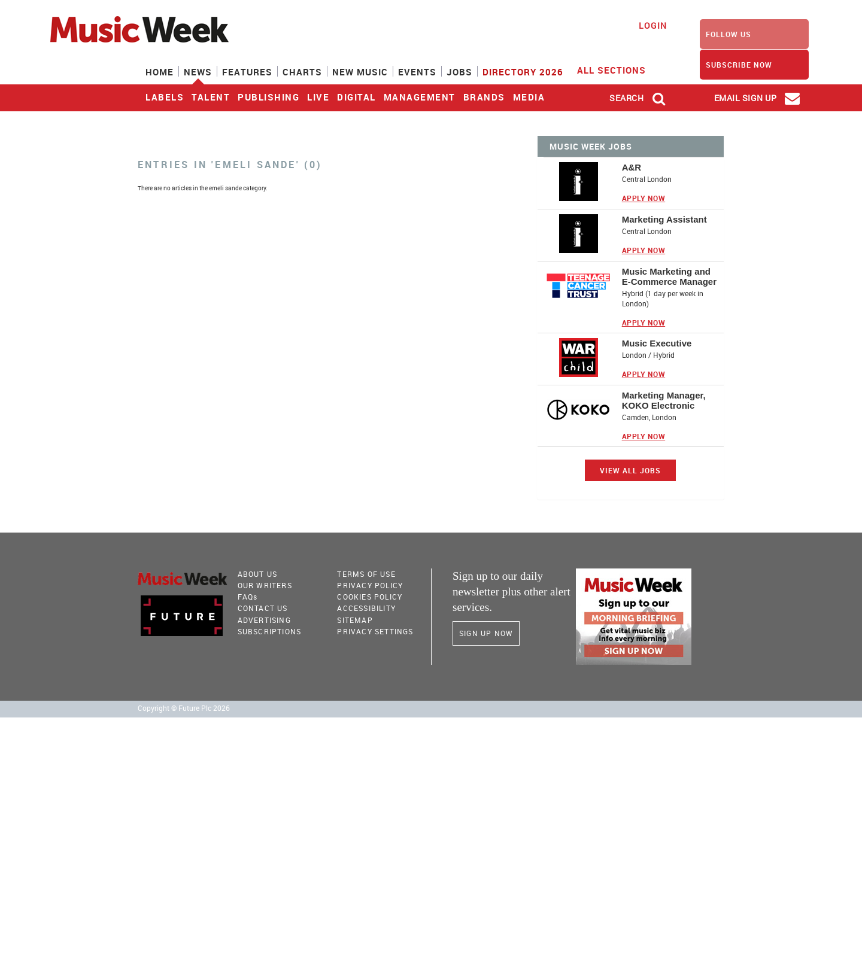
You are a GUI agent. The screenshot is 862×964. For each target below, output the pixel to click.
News (198, 72)
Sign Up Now (486, 633)
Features (247, 72)
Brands (484, 97)
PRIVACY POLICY (370, 585)
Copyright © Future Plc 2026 (184, 708)
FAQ (248, 596)
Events (417, 72)
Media (529, 97)
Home (159, 72)
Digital (356, 97)
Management (420, 97)
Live (318, 97)
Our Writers (265, 585)
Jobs (459, 72)
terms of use (366, 574)
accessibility (366, 608)
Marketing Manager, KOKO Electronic (664, 400)
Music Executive (657, 343)
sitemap (354, 620)
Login (653, 25)
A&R (632, 167)
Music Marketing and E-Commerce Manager (669, 276)
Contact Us (263, 608)
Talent (211, 97)
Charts (302, 72)
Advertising (264, 620)
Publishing (268, 97)
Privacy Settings (375, 631)
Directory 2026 (522, 72)
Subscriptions (270, 631)
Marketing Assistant (664, 219)
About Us (258, 574)
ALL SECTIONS (619, 69)
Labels (164, 97)
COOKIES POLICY (369, 596)
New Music (360, 72)
